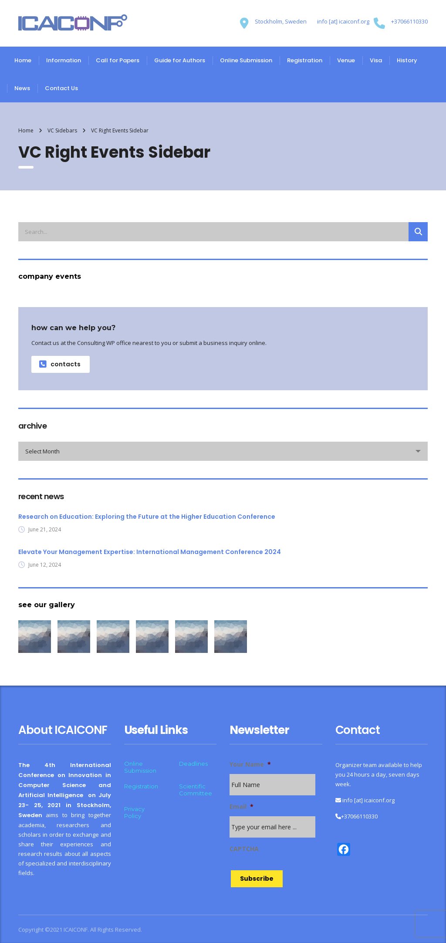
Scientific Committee (195, 790)
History (407, 60)
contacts (60, 364)
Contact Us (61, 88)
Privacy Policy (134, 812)
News (22, 88)
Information (63, 60)
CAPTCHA (244, 849)
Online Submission (246, 60)
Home (22, 60)
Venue (346, 60)
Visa (376, 60)
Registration (304, 60)
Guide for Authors (179, 60)
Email (241, 807)
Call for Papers (117, 60)
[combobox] (223, 451)
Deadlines (193, 763)
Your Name (250, 764)
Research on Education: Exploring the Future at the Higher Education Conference (146, 516)
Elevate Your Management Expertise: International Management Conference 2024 (149, 552)
